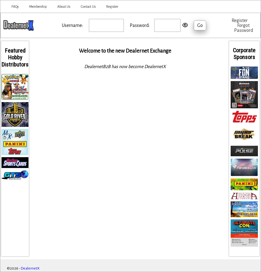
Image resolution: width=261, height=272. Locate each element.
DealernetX (30, 268)
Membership (38, 6)
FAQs (15, 6)
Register (112, 6)
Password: (140, 25)
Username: (72, 25)
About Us (63, 6)
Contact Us (88, 6)
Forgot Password (243, 28)
